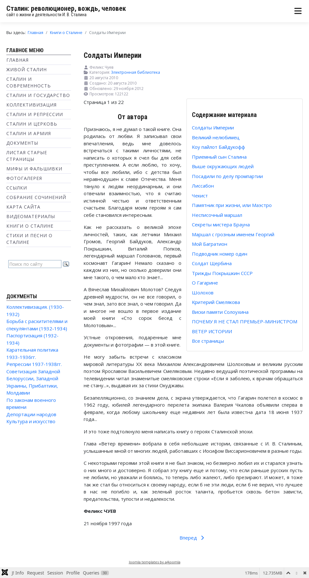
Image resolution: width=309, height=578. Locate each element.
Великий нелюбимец (216, 137)
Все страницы (208, 341)
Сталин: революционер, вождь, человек (66, 8)
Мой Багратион (209, 244)
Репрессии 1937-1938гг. (34, 364)
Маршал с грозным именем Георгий (233, 234)
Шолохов (203, 292)
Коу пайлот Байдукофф (218, 147)
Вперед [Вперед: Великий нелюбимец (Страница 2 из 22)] (192, 537)
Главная (17, 60)
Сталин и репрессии (34, 114)
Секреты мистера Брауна (221, 224)
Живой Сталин (26, 69)
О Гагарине (205, 282)
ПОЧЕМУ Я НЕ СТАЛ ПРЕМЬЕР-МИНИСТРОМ (244, 321)
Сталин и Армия (28, 133)
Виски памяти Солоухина (220, 312)
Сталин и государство (38, 95)
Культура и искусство (30, 421)
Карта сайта (23, 207)
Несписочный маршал (217, 215)
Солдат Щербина (212, 263)
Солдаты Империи (213, 127)
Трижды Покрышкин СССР (222, 273)
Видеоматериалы (30, 216)
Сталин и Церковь (31, 124)
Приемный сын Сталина (219, 157)
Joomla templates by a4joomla (154, 562)
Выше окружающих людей (223, 166)
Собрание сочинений (36, 197)
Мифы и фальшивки (34, 169)
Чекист (200, 195)
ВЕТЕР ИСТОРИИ (212, 331)
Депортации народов (31, 414)
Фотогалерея (24, 178)
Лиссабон (203, 185)
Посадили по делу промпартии (227, 176)
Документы (22, 143)
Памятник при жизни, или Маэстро (232, 205)
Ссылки (16, 188)
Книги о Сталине (29, 226)
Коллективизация (31, 105)
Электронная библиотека (135, 72)
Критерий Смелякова (216, 302)
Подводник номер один (219, 254)
